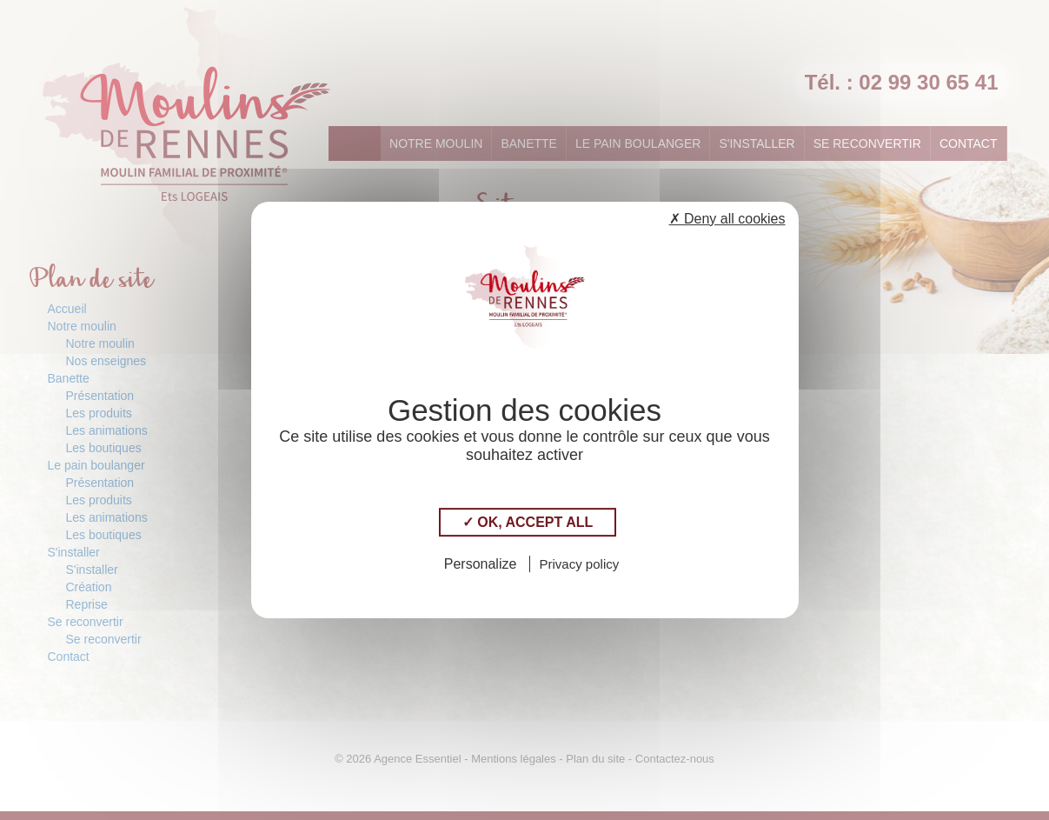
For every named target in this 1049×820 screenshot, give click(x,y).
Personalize (480, 564)
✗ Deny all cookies (727, 218)
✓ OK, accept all (527, 522)
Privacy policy (580, 564)
